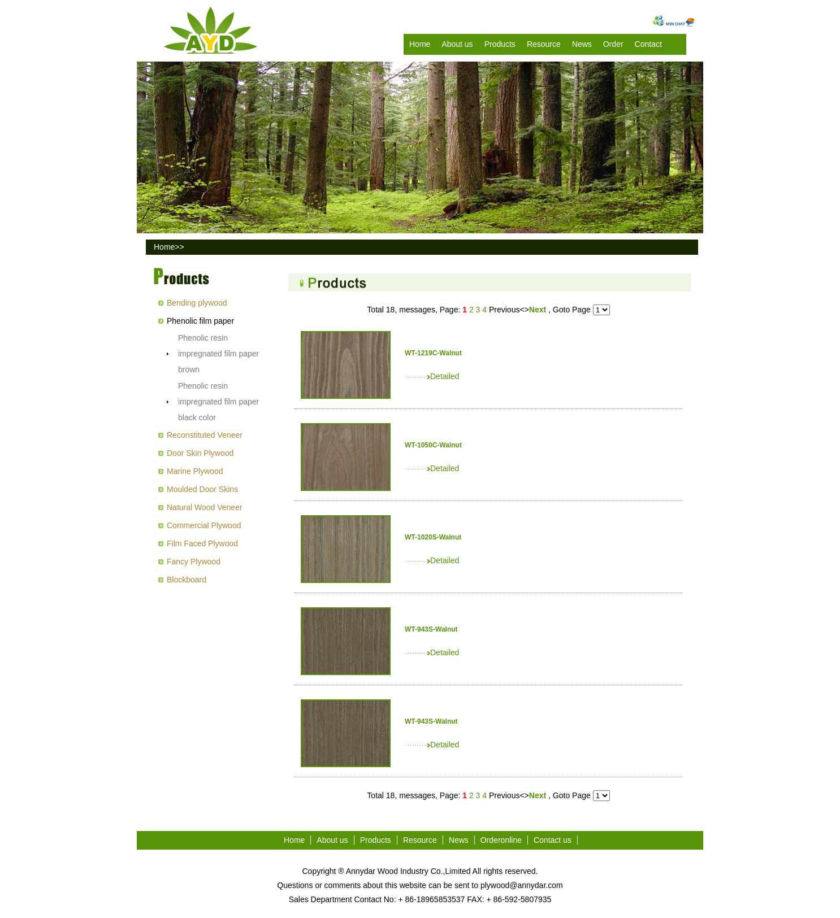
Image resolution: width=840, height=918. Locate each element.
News (582, 44)
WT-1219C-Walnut (433, 353)
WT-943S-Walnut (431, 629)
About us (457, 44)
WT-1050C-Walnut (433, 445)
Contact (648, 44)
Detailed (432, 376)
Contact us (552, 840)
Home (419, 44)
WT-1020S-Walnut (433, 537)
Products (500, 44)
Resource (544, 44)
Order (613, 44)
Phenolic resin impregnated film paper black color (218, 401)
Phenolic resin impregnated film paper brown (218, 353)
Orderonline (501, 840)
